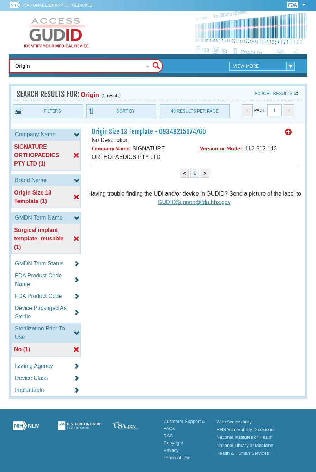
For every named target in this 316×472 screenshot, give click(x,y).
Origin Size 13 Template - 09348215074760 (149, 131)
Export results (273, 93)
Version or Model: (221, 148)
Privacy (171, 450)
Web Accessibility (234, 421)
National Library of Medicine (57, 5)
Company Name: (111, 148)
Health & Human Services (243, 453)
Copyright (173, 443)
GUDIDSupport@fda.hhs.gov (194, 202)
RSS (168, 435)
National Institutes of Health (245, 437)
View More (246, 66)
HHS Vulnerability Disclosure (246, 429)
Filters (52, 111)
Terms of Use (177, 457)
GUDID (56, 32)
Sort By (125, 111)
